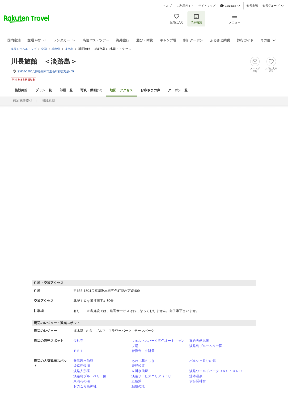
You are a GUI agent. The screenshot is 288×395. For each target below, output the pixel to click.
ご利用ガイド (185, 5)
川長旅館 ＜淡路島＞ (44, 61)
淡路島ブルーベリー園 (205, 346)
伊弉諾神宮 (197, 381)
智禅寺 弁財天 (143, 351)
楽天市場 (252, 5)
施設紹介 (21, 90)
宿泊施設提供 (23, 100)
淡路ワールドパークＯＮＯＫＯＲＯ (215, 371)
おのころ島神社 (85, 386)
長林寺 (78, 340)
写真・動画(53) (91, 90)
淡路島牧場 (81, 366)
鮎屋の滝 (138, 386)
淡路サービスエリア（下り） (152, 376)
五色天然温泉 (199, 340)
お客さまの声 (150, 90)
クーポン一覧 (178, 90)
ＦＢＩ (78, 351)
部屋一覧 (66, 90)
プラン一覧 (43, 90)
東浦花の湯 (81, 381)
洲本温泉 (196, 376)
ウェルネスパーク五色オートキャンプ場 (157, 343)
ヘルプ (167, 5)
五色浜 (136, 381)
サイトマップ (206, 5)
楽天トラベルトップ (23, 49)
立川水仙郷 (139, 371)
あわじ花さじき (143, 361)
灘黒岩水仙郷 (83, 361)
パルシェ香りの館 (202, 361)
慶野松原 (138, 366)
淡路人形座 (81, 371)
